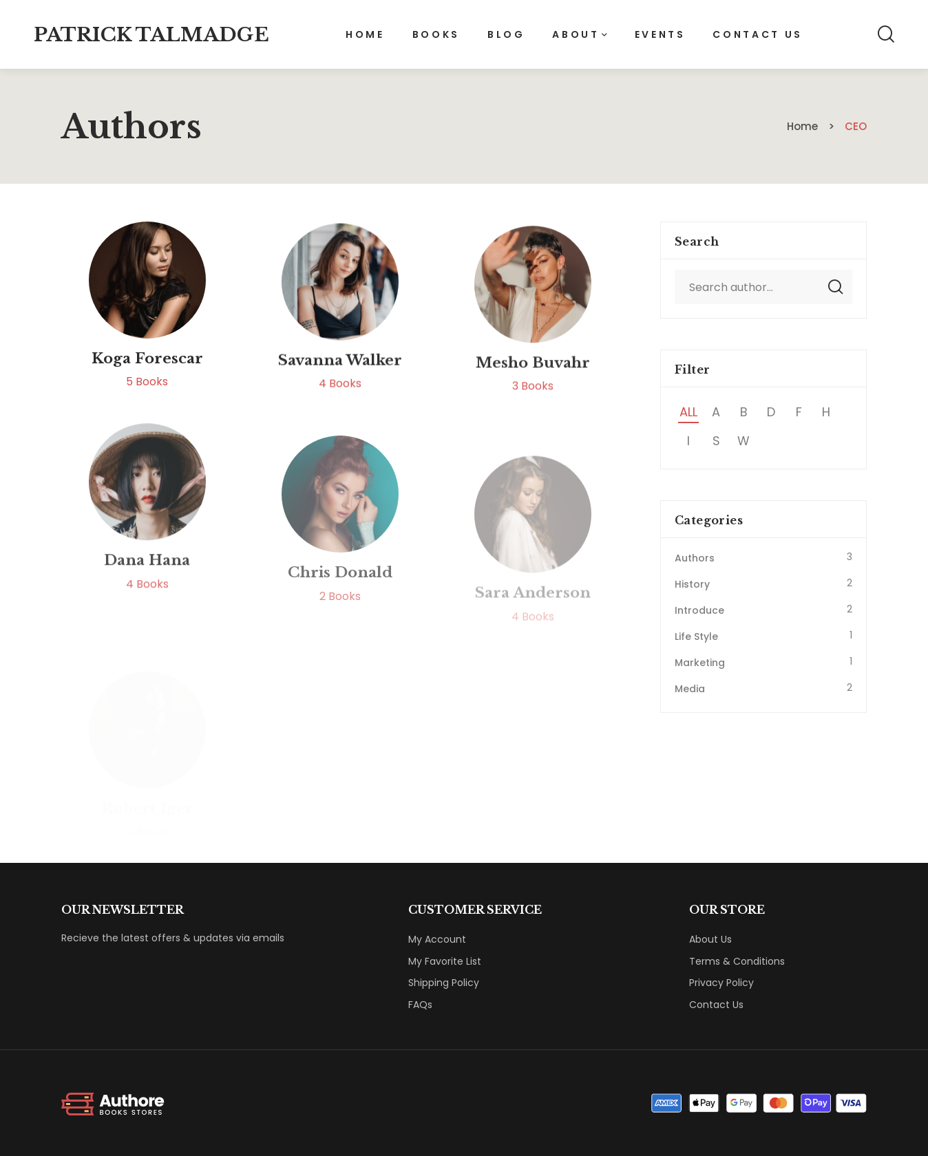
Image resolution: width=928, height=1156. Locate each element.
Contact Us (716, 1005)
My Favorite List (444, 961)
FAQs (420, 1005)
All (688, 411)
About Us (710, 939)
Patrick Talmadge (151, 35)
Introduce (699, 610)
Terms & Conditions (737, 961)
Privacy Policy (721, 982)
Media (690, 689)
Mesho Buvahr (533, 385)
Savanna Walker (340, 375)
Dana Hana (147, 597)
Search (835, 287)
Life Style (696, 636)
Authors (695, 558)
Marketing (700, 663)
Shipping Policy (443, 982)
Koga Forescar (147, 364)
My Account (437, 939)
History (692, 584)
